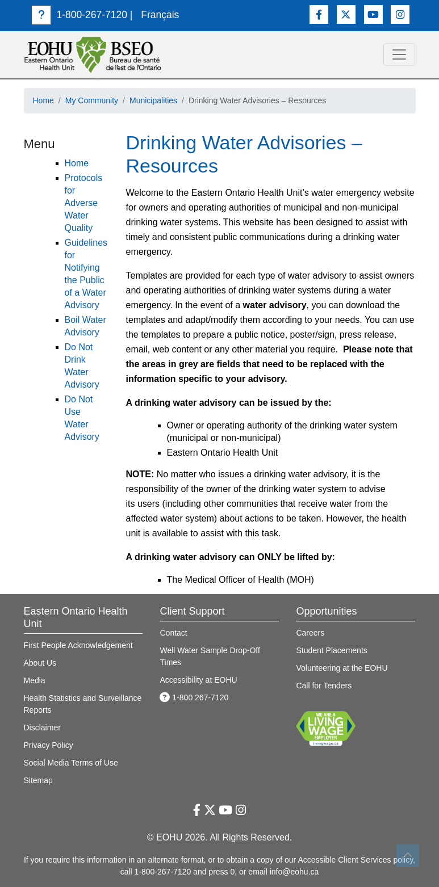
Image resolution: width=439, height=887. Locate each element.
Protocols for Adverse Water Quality (84, 203)
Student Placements (331, 650)
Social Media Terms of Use (71, 762)
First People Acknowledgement (78, 645)
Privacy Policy (48, 745)
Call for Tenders (324, 685)
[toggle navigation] (399, 54)
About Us (40, 662)
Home (43, 100)
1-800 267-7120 (194, 697)
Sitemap (38, 780)
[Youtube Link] (373, 14)
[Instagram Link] (400, 14)
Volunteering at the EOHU (341, 667)
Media (34, 680)
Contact (173, 632)
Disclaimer (42, 727)
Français (160, 14)
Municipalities (153, 100)
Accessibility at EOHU (198, 679)
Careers (310, 632)
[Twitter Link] (346, 14)
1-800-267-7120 (79, 14)
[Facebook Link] (319, 14)
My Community (91, 100)
